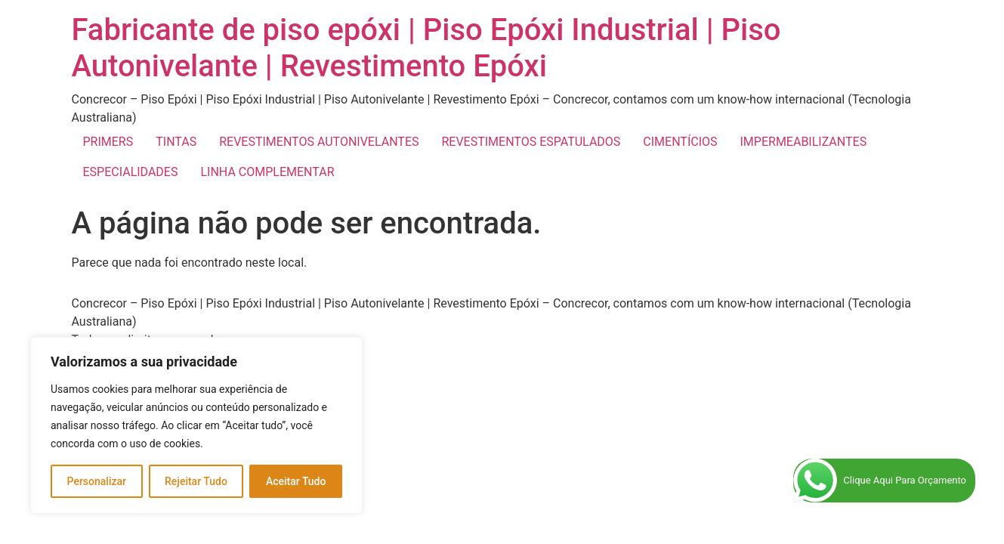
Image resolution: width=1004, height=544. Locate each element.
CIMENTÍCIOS (680, 141)
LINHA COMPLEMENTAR (267, 172)
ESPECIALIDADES (130, 172)
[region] (196, 425)
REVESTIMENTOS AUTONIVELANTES (319, 141)
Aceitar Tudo (296, 481)
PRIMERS (108, 141)
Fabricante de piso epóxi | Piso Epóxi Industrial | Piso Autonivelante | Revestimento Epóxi (426, 48)
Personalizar (96, 481)
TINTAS (176, 141)
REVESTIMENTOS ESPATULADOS (530, 141)
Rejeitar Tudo (196, 481)
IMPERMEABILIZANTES (803, 141)
